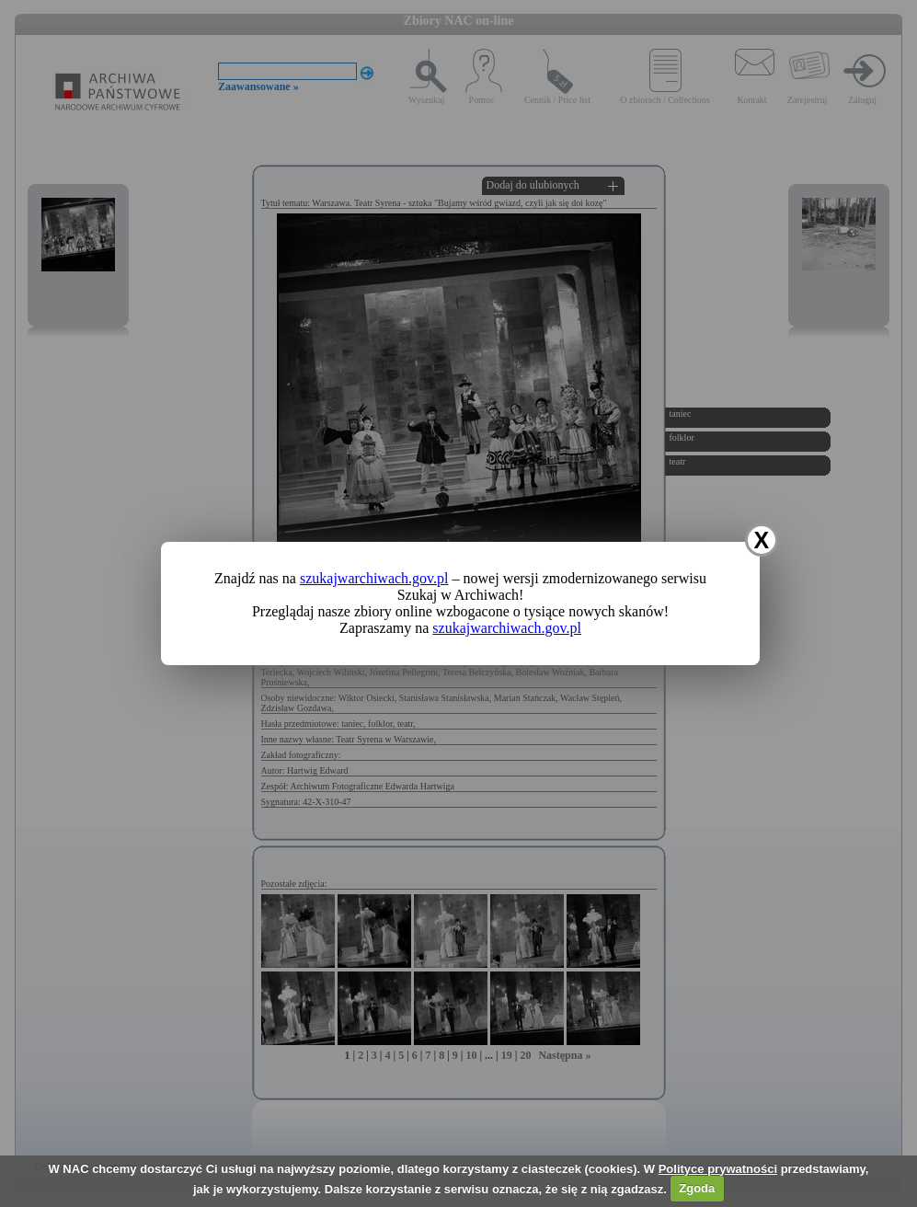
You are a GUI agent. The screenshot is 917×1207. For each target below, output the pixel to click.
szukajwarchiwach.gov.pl (374, 578)
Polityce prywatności (718, 1169)
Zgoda (697, 1188)
